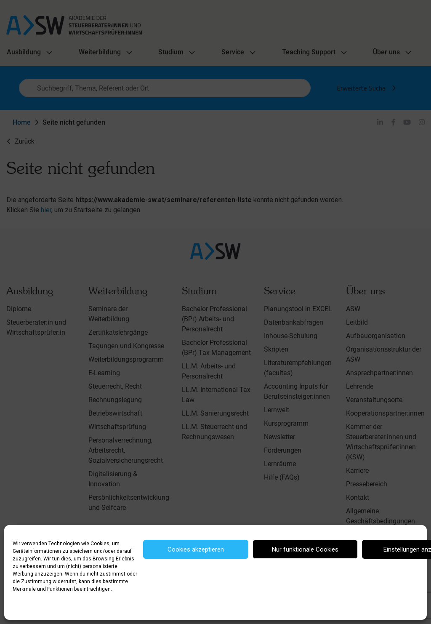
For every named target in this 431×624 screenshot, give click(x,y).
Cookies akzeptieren (196, 549)
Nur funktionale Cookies (305, 549)
